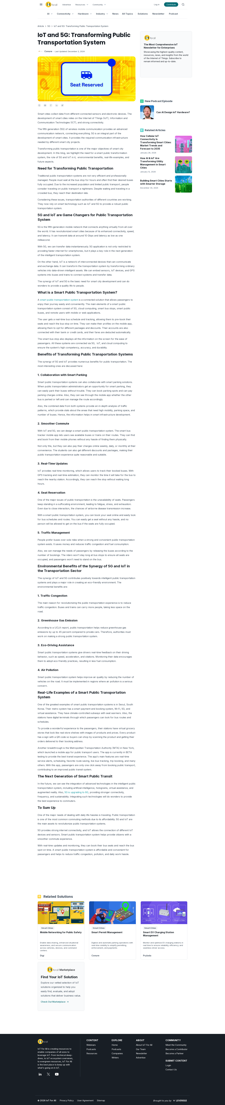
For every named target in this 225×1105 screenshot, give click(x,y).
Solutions (143, 13)
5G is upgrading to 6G (76, 792)
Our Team (141, 1049)
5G (48, 26)
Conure (48, 51)
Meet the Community (176, 1045)
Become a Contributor (176, 1049)
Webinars (91, 1045)
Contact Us (171, 1069)
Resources (91, 1053)
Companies (117, 1053)
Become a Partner (175, 1053)
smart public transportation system (59, 299)
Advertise (66, 4)
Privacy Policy (67, 1100)
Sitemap (101, 1100)
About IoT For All (144, 1045)
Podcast (173, 13)
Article (41, 26)
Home (115, 1045)
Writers (115, 1057)
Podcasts (91, 1049)
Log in (156, 4)
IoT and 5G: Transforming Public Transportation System (81, 26)
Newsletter (158, 13)
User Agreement (85, 1100)
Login (168, 1065)
